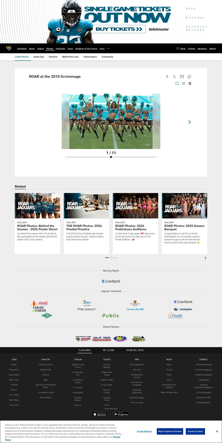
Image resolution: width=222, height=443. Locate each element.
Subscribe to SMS (203, 391)
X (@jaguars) (204, 373)
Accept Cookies (195, 431)
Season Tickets (107, 373)
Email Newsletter (203, 396)
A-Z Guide (78, 381)
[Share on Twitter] (174, 78)
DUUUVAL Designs (137, 391)
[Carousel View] (177, 83)
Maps (45, 373)
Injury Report (14, 368)
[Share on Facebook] (167, 78)
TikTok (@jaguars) (203, 386)
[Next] (190, 121)
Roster (14, 358)
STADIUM (78, 353)
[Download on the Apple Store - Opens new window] (100, 408)
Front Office (14, 388)
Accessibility (78, 386)
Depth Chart (14, 373)
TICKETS (107, 353)
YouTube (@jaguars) (203, 363)
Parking (46, 368)
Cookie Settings (144, 431)
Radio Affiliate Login (169, 386)
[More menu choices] (108, 48)
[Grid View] (183, 83)
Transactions (14, 363)
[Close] (217, 431)
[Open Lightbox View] (111, 128)
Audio (169, 373)
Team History (14, 393)
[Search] (178, 48)
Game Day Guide (46, 358)
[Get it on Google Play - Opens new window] (121, 409)
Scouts (14, 383)
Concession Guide (45, 386)
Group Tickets (107, 378)
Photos (169, 363)
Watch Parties (45, 391)
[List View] (190, 83)
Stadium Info (45, 363)
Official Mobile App (204, 358)
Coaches (14, 378)
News (169, 358)
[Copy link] (189, 77)
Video (169, 368)
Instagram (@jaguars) (203, 368)
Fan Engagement (137, 358)
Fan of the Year (137, 396)
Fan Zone (137, 363)
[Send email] (181, 78)
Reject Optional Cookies (169, 431)
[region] (111, 431)
